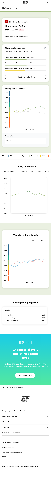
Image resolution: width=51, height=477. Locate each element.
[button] (3, 2)
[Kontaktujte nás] (48, 2)
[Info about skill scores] (45, 48)
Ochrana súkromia (8, 448)
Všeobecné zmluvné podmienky (12, 452)
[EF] (25, 2)
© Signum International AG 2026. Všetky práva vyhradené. (20, 466)
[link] (10, 8)
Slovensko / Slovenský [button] (10, 443)
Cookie (4, 456)
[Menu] (47, 8)
